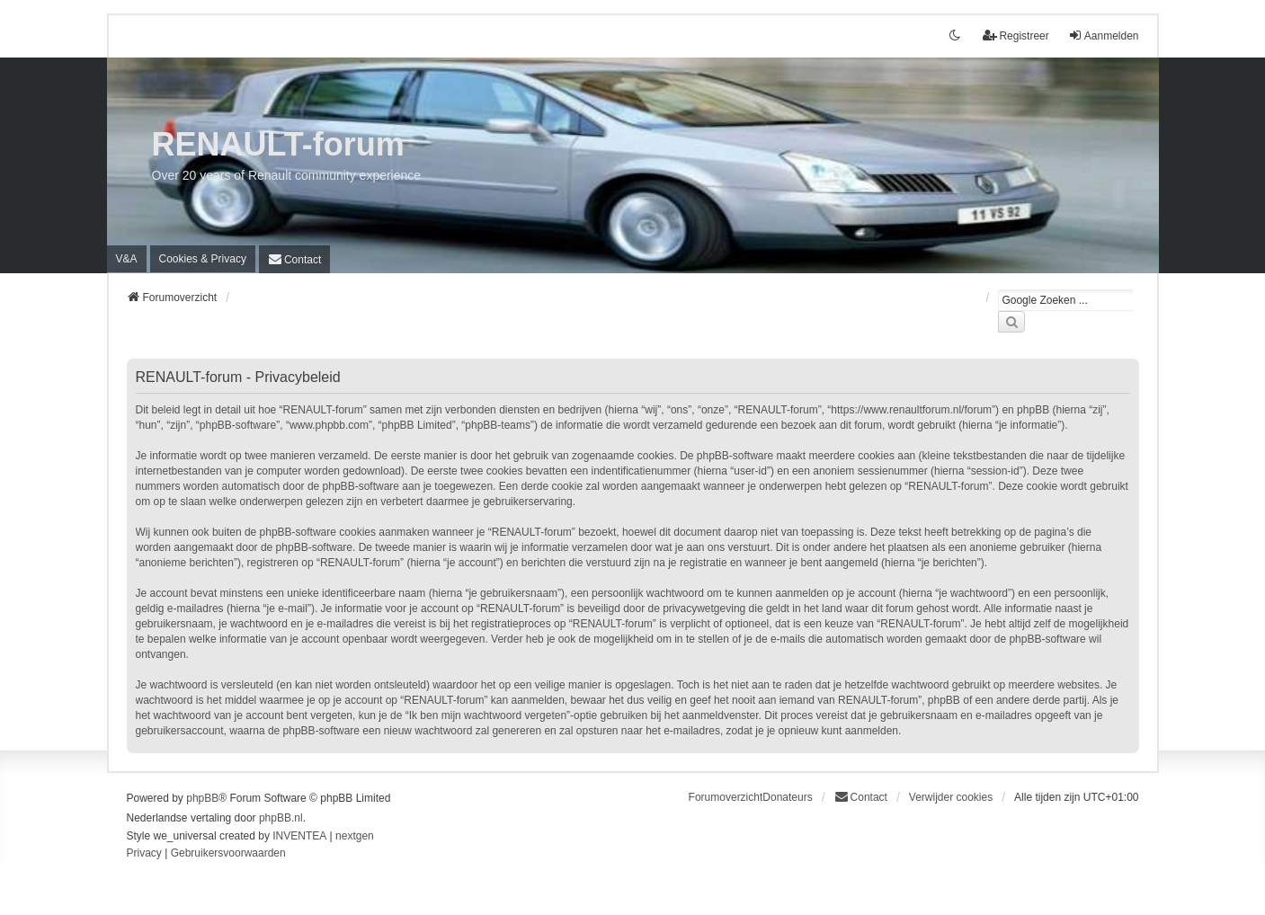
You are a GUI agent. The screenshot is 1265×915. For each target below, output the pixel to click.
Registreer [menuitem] (1015, 35)
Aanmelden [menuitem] (1103, 35)
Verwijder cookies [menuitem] (951, 797)
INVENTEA (299, 836)
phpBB (202, 798)
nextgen (354, 836)
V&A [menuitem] (127, 259)
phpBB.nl (281, 818)
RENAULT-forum (278, 144)
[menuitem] (202, 258)
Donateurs (787, 797)
